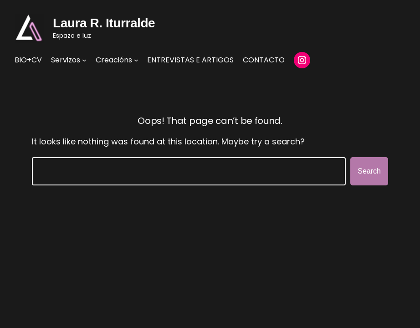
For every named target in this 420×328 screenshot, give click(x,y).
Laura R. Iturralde (104, 23)
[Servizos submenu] (84, 60)
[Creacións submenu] (136, 60)
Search (369, 171)
